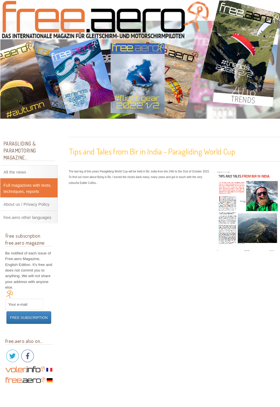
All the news (15, 172)
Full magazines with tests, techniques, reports (27, 188)
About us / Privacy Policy (27, 204)
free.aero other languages (27, 217)
